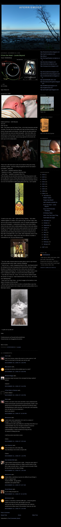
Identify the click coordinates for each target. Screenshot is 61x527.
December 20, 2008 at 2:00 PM (15, 362)
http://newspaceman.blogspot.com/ (49, 66)
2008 (43, 193)
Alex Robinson (8, 445)
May (45, 234)
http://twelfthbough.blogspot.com (48, 85)
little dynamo (8, 366)
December (46, 195)
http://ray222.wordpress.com (47, 54)
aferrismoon (8, 417)
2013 (43, 181)
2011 (43, 186)
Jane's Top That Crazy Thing (50, 215)
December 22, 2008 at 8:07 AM (15, 485)
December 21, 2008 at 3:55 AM (15, 441)
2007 (43, 247)
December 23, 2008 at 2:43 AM (15, 508)
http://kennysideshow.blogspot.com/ (49, 71)
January (46, 244)
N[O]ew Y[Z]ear (47, 197)
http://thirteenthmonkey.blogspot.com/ (50, 74)
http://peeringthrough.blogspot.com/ (49, 89)
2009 (43, 191)
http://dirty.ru (43, 56)
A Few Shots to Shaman (11, 390)
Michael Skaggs (9, 375)
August (46, 227)
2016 (43, 174)
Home (19, 515)
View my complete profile (48, 267)
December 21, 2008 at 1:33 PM (15, 456)
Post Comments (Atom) (14, 518)
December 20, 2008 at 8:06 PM (15, 371)
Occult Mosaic (8, 489)
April (45, 237)
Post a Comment (5, 512)
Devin (6, 356)
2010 (43, 188)
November (46, 220)
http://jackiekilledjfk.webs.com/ (48, 79)
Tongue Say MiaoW (48, 200)
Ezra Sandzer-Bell (9, 460)
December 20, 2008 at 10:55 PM (16, 413)
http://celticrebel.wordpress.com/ (48, 64)
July (45, 230)
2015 (43, 177)
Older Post (35, 515)
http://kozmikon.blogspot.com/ (48, 62)
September (47, 225)
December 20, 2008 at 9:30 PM (15, 395)
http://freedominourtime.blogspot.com (50, 52)
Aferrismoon (30, 7)
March (45, 239)
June (45, 232)
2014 (43, 179)
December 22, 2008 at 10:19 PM (16, 494)
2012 (43, 184)
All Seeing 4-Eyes (47, 213)
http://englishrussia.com (46, 87)
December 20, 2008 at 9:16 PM (15, 386)
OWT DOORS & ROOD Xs (50, 202)
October (46, 223)
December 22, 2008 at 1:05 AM (15, 470)
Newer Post (4, 515)
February (46, 241)
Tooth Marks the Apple (49, 217)
